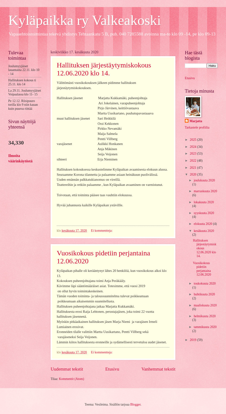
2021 (193, 167)
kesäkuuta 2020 (204, 231)
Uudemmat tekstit (67, 369)
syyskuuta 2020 (204, 213)
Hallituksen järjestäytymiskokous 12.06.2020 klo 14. (104, 69)
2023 (193, 153)
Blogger (135, 404)
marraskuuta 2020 (205, 191)
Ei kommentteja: (102, 230)
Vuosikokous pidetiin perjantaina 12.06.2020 (202, 269)
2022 (193, 160)
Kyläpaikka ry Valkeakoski (84, 20)
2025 (193, 139)
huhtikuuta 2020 (204, 294)
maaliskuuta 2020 (205, 305)
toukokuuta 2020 (205, 283)
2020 (193, 174)
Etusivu (112, 369)
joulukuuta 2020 (204, 180)
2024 (193, 146)
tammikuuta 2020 (205, 327)
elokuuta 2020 (203, 224)
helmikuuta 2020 (205, 316)
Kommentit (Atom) (71, 379)
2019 (193, 340)
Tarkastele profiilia (197, 127)
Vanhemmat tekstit (158, 369)
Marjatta (196, 121)
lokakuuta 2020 (204, 202)
